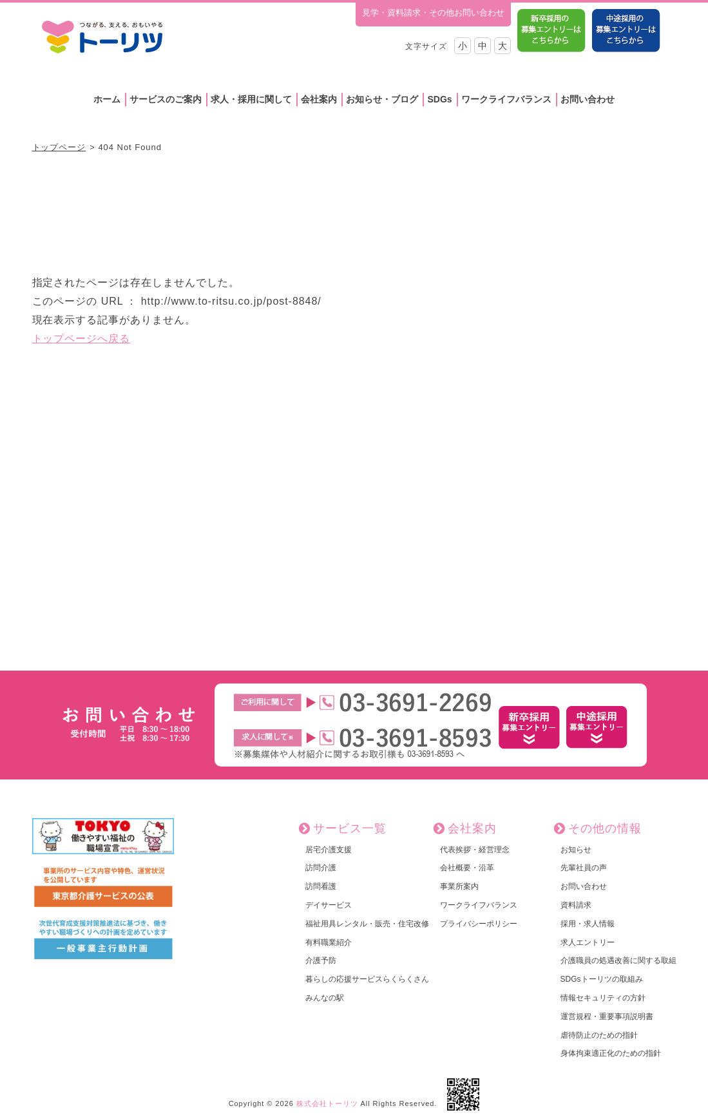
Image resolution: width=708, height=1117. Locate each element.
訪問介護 (320, 867)
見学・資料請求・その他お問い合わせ (433, 12)
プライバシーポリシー (478, 923)
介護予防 (320, 960)
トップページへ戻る (81, 338)
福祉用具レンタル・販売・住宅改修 (367, 923)
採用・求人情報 (587, 923)
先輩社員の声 (583, 867)
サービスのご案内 (165, 99)
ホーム (106, 99)
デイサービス (328, 905)
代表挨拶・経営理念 (475, 849)
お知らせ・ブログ (382, 99)
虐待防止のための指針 (599, 1035)
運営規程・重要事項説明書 (606, 1016)
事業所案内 (459, 886)
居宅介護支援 (328, 849)
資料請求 (575, 905)
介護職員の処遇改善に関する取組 (618, 960)
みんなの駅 (324, 997)
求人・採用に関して (251, 99)
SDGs (439, 99)
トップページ (59, 147)
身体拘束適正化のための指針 (610, 1053)
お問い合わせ (587, 99)
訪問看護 (320, 886)
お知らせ (575, 849)
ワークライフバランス (506, 99)
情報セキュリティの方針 (603, 997)
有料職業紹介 (328, 942)
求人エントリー (587, 942)
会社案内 (319, 99)
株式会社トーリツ (327, 1103)
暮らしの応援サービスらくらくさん (367, 979)
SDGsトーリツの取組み (601, 979)
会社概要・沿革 (467, 867)
